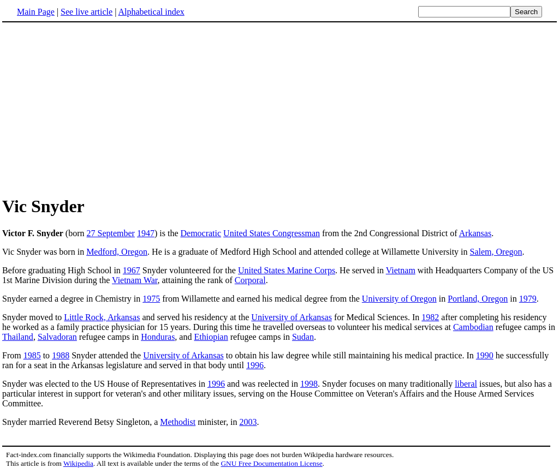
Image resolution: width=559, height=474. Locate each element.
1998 (309, 383)
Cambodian (473, 327)
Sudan (303, 336)
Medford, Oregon (116, 251)
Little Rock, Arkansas (102, 317)
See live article (86, 11)
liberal (466, 383)
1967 (131, 270)
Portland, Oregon (478, 298)
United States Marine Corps (286, 270)
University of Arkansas (291, 317)
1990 (484, 355)
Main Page (36, 11)
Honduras (158, 336)
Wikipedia (78, 463)
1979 (528, 298)
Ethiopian (211, 336)
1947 (145, 233)
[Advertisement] (94, 108)
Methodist (177, 422)
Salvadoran (57, 336)
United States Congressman (271, 233)
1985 (32, 355)
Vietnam (400, 270)
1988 (60, 355)
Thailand (17, 336)
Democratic (200, 233)
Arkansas (475, 233)
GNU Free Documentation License (271, 463)
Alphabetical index (151, 11)
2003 (248, 422)
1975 (151, 298)
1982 (430, 317)
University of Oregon (399, 298)
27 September (111, 233)
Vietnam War (134, 280)
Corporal (250, 280)
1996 (255, 365)
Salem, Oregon (496, 251)
